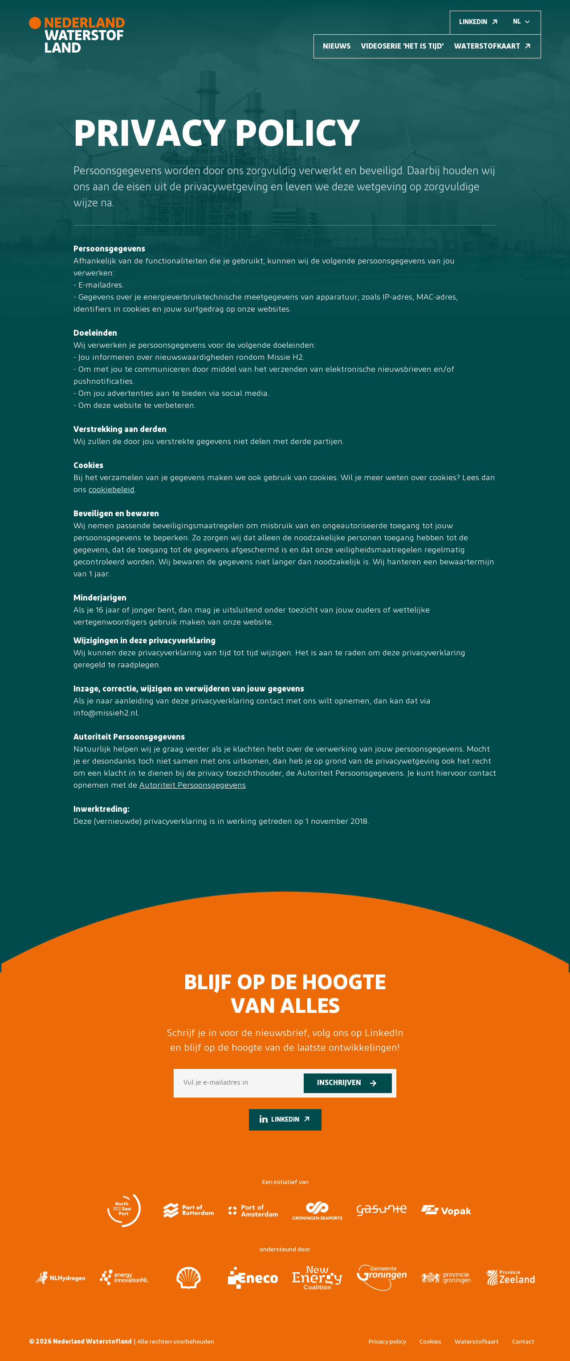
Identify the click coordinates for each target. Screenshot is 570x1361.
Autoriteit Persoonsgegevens (192, 785)
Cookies (430, 1342)
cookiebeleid (111, 490)
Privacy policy (387, 1342)
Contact (523, 1342)
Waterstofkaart (477, 1342)
